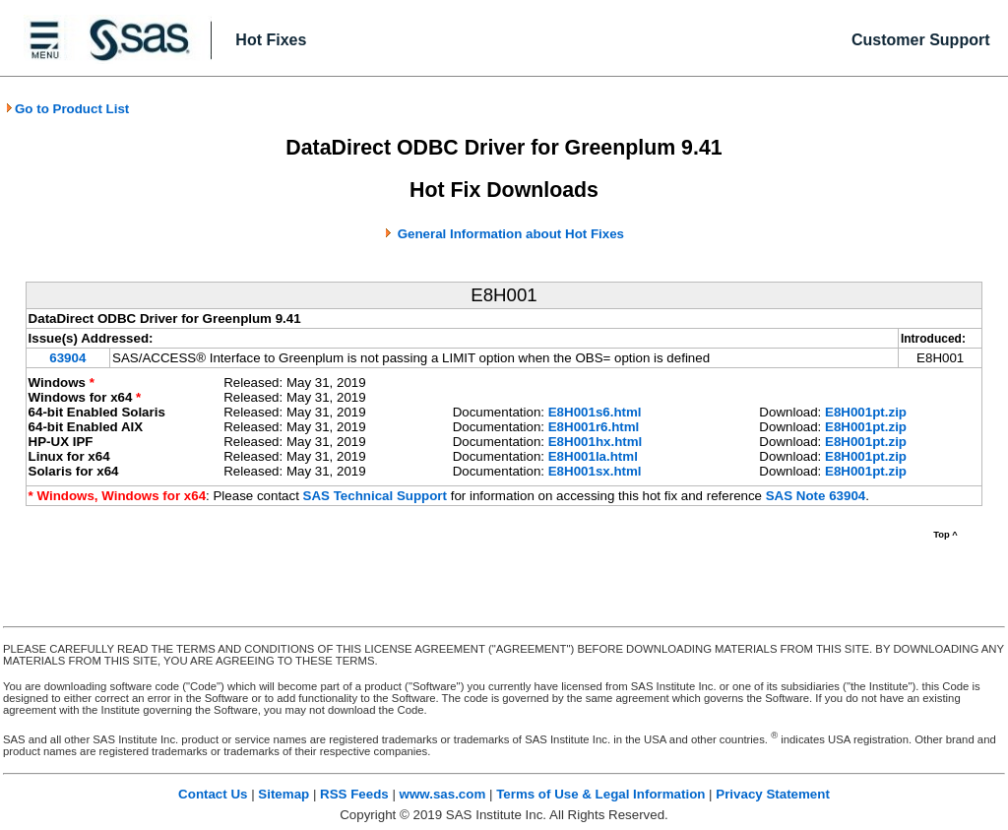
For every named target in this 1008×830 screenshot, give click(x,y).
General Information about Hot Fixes (511, 233)
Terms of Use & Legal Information (600, 794)
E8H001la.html (593, 456)
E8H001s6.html (595, 412)
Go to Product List (67, 108)
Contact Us (212, 794)
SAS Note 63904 (816, 495)
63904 (67, 358)
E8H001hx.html (595, 441)
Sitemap (283, 794)
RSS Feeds (354, 794)
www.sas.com (443, 794)
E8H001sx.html (595, 471)
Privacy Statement (773, 794)
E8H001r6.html (594, 426)
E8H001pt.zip (866, 412)
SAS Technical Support (375, 495)
